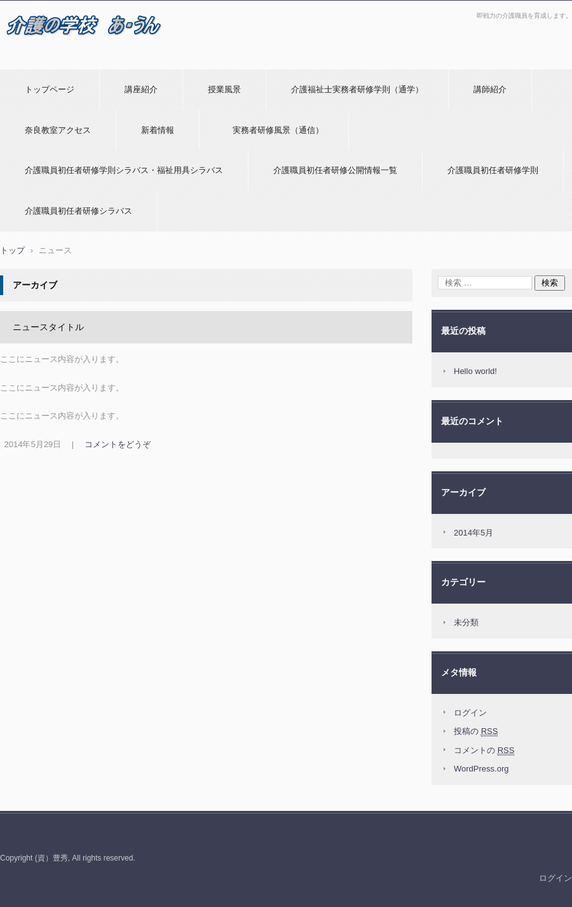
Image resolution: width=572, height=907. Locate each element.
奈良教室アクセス (58, 130)
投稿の (476, 731)
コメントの (484, 750)
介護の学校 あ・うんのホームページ (78, 59)
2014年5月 (473, 532)
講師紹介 (490, 89)
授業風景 (224, 89)
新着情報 (157, 130)
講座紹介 (141, 89)
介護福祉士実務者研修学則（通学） (357, 89)
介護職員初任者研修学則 (492, 170)
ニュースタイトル (48, 327)
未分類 (466, 622)
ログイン (470, 712)
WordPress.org (481, 768)
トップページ (49, 89)
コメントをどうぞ (118, 444)
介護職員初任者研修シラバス (78, 211)
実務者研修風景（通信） (273, 130)
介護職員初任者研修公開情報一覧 (335, 170)
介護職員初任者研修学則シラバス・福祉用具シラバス (124, 170)
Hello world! (475, 371)
